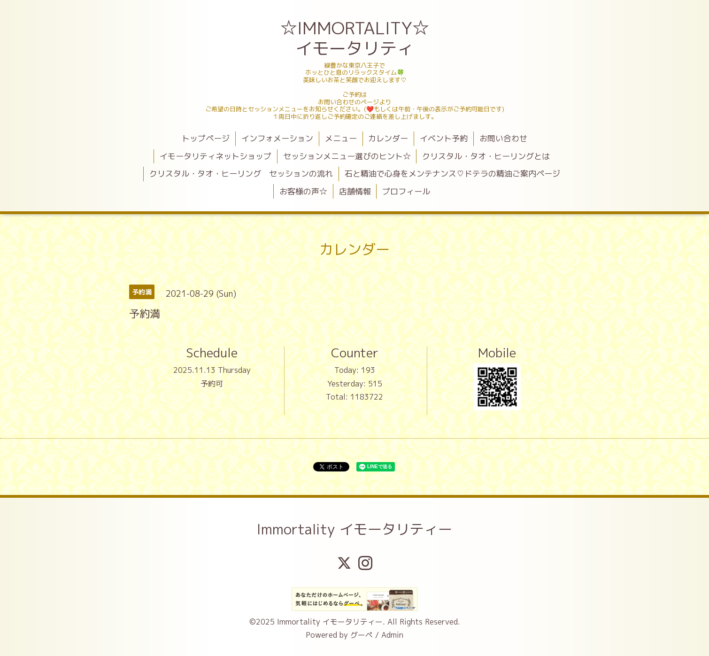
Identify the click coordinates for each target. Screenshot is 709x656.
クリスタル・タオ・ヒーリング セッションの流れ (241, 173)
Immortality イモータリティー (354, 529)
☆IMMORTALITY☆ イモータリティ (355, 38)
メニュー (341, 138)
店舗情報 (355, 191)
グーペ (361, 635)
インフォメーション (277, 138)
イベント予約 (444, 138)
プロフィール (406, 191)
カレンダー (388, 138)
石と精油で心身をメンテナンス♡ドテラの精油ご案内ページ (452, 173)
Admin (392, 635)
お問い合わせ (503, 138)
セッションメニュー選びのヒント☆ (347, 156)
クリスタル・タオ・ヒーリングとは (486, 156)
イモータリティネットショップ (215, 156)
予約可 (211, 383)
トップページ (206, 138)
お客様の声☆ (303, 191)
